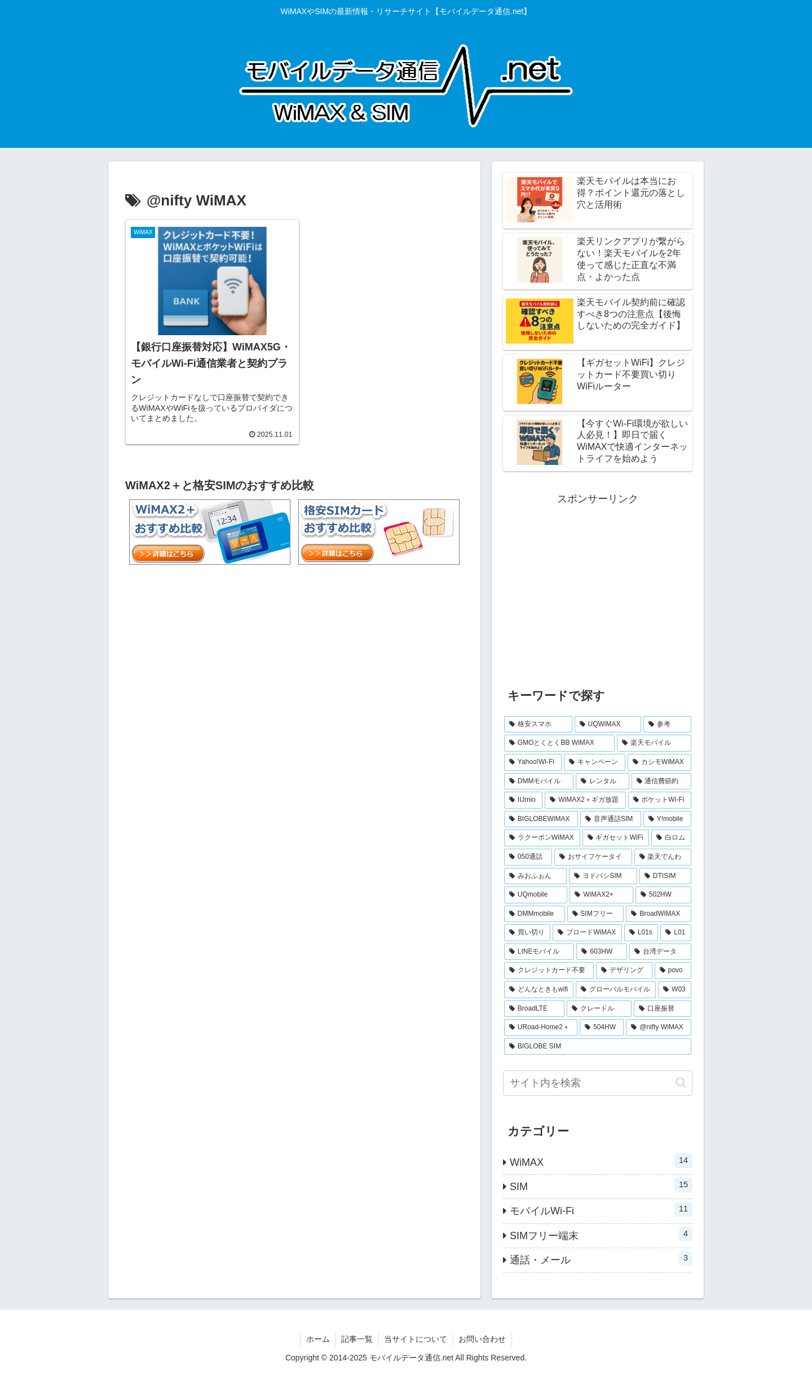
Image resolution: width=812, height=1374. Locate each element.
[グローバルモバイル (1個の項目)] (616, 989)
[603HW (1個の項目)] (601, 951)
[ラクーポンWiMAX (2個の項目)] (542, 837)
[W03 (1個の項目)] (674, 989)
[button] (681, 1082)
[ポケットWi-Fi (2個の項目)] (659, 800)
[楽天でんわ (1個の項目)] (662, 857)
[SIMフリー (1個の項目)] (595, 914)
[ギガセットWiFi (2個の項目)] (616, 837)
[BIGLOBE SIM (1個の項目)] (597, 1046)
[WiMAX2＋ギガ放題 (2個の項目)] (585, 800)
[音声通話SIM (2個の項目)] (610, 819)
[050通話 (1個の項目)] (528, 857)
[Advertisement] (597, 587)
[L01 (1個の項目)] (675, 932)
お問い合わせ (483, 1339)
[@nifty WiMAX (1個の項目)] (658, 1027)
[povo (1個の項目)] (673, 970)
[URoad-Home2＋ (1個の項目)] (540, 1027)
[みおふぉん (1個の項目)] (535, 876)
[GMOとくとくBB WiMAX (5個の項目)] (559, 743)
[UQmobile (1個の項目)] (535, 894)
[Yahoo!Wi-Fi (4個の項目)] (533, 762)
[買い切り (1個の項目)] (527, 932)
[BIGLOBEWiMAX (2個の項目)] (541, 819)
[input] (597, 1083)
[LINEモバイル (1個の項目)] (539, 951)
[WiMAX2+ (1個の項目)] (601, 894)
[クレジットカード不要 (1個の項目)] (549, 970)
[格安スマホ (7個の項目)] (538, 724)
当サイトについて (416, 1339)
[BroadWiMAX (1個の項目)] (658, 914)
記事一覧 (357, 1339)
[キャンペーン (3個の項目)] (594, 762)
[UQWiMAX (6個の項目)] (608, 724)
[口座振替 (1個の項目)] (662, 1008)
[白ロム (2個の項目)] (671, 837)
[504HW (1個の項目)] (602, 1027)
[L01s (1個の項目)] (641, 932)
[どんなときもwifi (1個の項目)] (538, 989)
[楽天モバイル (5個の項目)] (654, 743)
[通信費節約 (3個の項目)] (661, 781)
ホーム (317, 1339)
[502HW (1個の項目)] (663, 894)
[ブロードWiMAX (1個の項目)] (587, 932)
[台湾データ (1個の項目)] (660, 951)
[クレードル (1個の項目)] (599, 1008)
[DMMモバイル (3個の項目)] (538, 781)
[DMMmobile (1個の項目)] (534, 914)
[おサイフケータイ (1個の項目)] (593, 857)
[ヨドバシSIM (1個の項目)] (603, 876)
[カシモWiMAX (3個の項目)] (659, 762)
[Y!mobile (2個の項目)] (667, 819)
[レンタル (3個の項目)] (602, 781)
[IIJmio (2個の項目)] (523, 800)
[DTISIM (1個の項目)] (665, 876)
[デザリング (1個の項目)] (624, 970)
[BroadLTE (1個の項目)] (534, 1008)
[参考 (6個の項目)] (667, 724)
